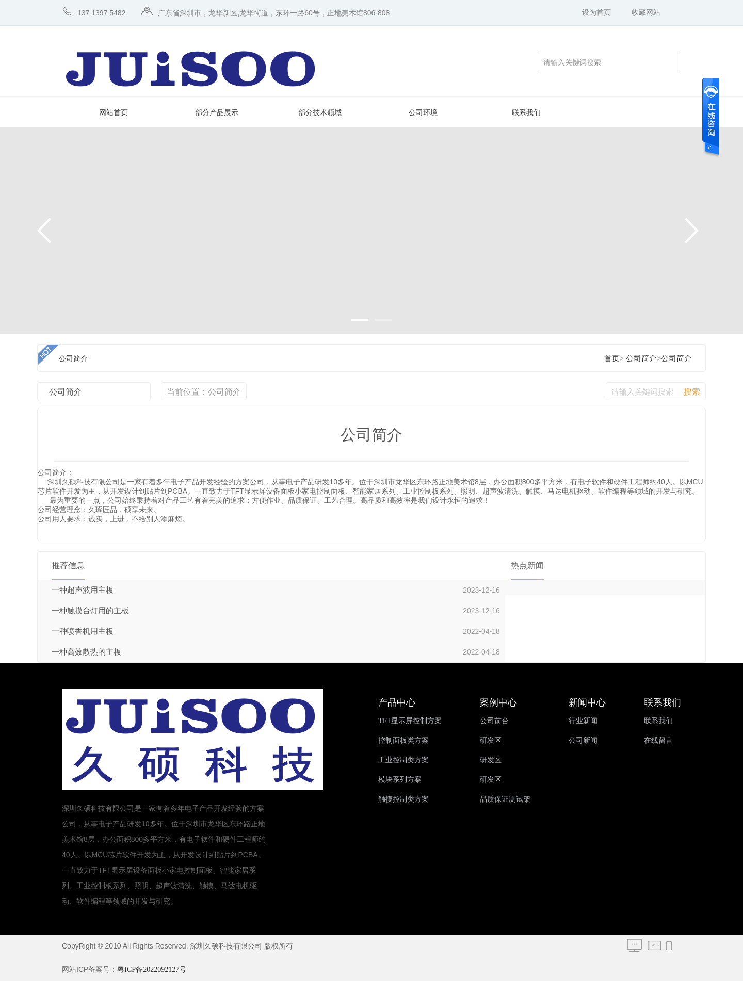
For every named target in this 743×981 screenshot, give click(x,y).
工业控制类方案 (403, 760)
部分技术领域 (320, 113)
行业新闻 (583, 721)
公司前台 (494, 721)
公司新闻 (583, 740)
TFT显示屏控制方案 (410, 721)
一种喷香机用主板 (83, 631)
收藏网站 (646, 13)
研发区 (491, 740)
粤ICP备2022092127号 (151, 969)
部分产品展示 (216, 113)
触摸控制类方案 (403, 799)
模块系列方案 (400, 779)
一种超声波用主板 (83, 590)
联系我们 (526, 113)
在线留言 (658, 740)
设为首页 (596, 13)
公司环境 (423, 113)
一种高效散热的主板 (86, 652)
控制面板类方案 (403, 740)
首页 (612, 358)
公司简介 (641, 358)
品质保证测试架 (505, 799)
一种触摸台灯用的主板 (90, 611)
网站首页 (113, 113)
